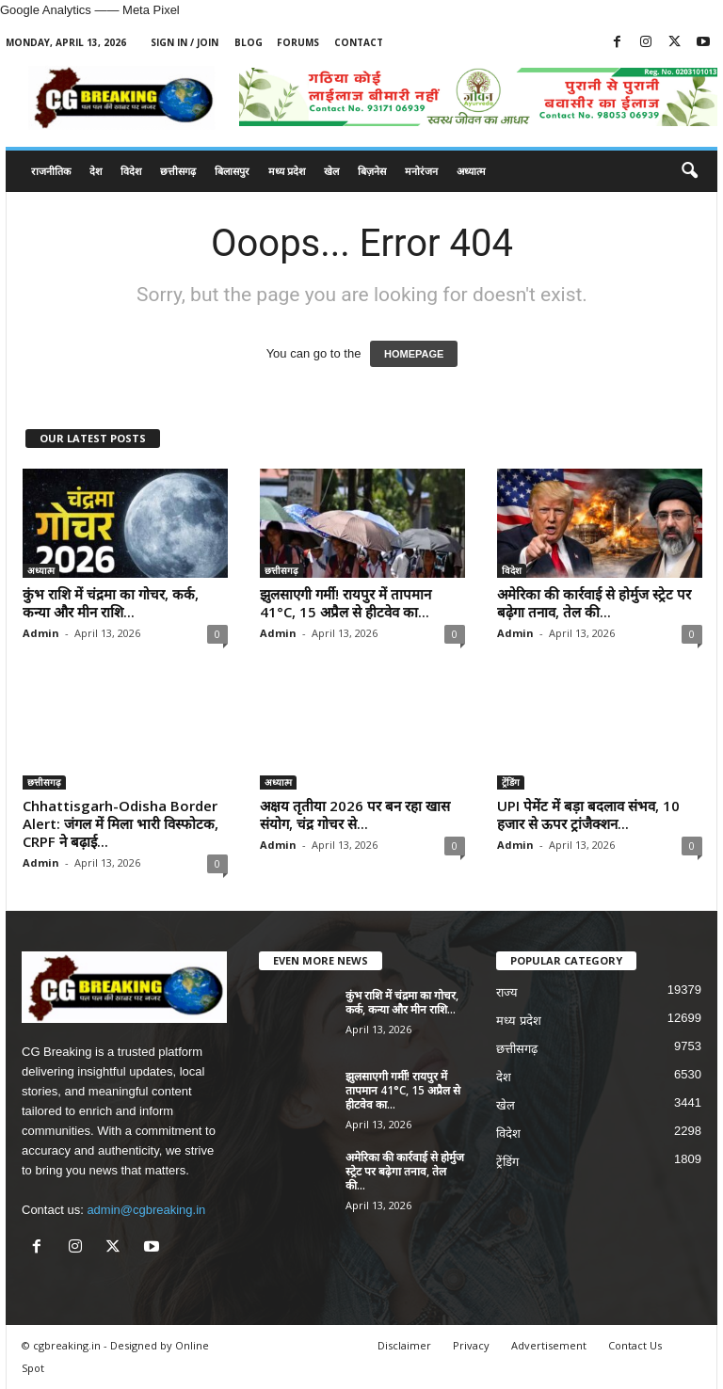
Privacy (471, 1345)
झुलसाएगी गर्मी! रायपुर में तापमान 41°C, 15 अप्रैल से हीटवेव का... (345, 602)
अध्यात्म (471, 171)
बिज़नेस (372, 171)
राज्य (507, 992)
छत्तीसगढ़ (178, 171)
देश (95, 171)
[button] (689, 171)
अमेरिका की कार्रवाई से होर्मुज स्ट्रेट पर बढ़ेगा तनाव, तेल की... (594, 602)
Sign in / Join (184, 42)
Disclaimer (404, 1345)
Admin (41, 633)
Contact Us (635, 1345)
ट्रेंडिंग (511, 782)
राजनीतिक (51, 171)
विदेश (130, 171)
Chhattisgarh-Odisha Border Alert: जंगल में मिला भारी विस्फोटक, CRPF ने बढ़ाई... (120, 823)
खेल (331, 171)
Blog (248, 42)
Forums (298, 42)
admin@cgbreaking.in (146, 1210)
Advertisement (548, 1345)
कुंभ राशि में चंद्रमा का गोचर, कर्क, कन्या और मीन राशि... (111, 602)
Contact (358, 42)
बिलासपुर (232, 171)
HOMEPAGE (413, 353)
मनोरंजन (421, 171)
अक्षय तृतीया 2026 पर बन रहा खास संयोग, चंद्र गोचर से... (355, 814)
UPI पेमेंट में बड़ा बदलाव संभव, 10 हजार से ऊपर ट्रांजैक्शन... (588, 814)
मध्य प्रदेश (286, 171)
